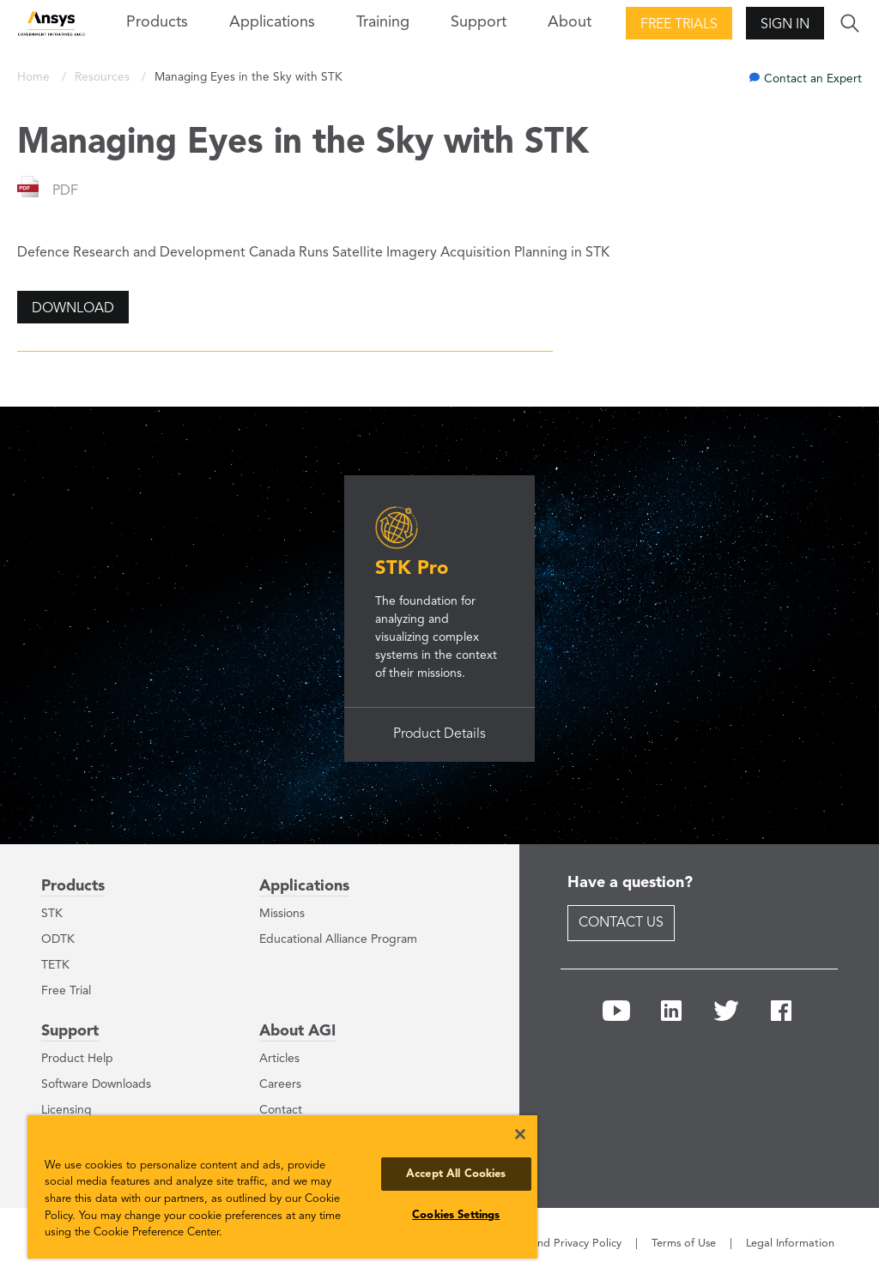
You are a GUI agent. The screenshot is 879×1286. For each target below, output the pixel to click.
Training (382, 22)
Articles (279, 1059)
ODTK (58, 939)
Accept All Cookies (456, 1174)
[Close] (520, 1134)
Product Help (77, 1059)
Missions (282, 914)
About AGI (297, 1031)
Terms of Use (684, 1243)
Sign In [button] (785, 25)
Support (70, 1031)
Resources (104, 77)
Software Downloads (96, 1084)
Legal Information (790, 1243)
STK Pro (411, 568)
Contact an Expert (813, 79)
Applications (272, 22)
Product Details (439, 734)
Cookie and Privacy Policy (557, 1243)
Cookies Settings (456, 1215)
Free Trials (679, 25)
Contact (280, 1110)
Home (35, 77)
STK (52, 914)
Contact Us (621, 923)
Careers (280, 1084)
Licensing (66, 1110)
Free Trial (66, 991)
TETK (55, 965)
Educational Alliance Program (338, 939)
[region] (282, 1187)
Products (73, 886)
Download (73, 309)
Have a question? (630, 883)
